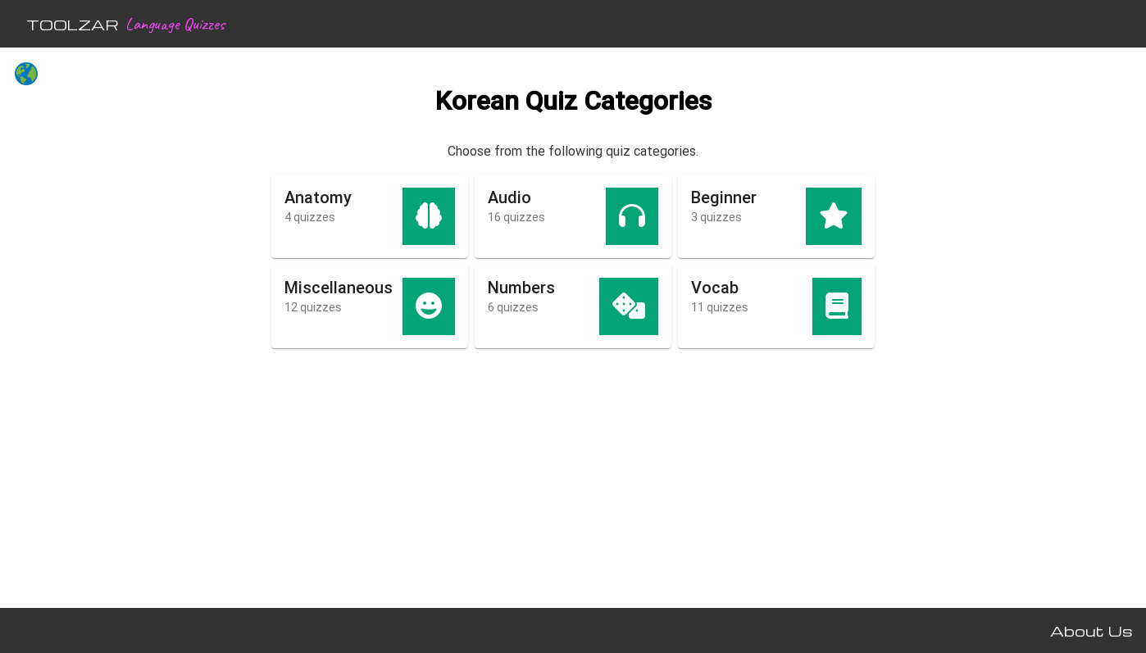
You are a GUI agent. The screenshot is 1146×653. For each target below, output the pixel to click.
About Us (1091, 630)
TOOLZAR (72, 24)
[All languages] (26, 75)
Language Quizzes (175, 23)
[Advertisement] (108, 349)
